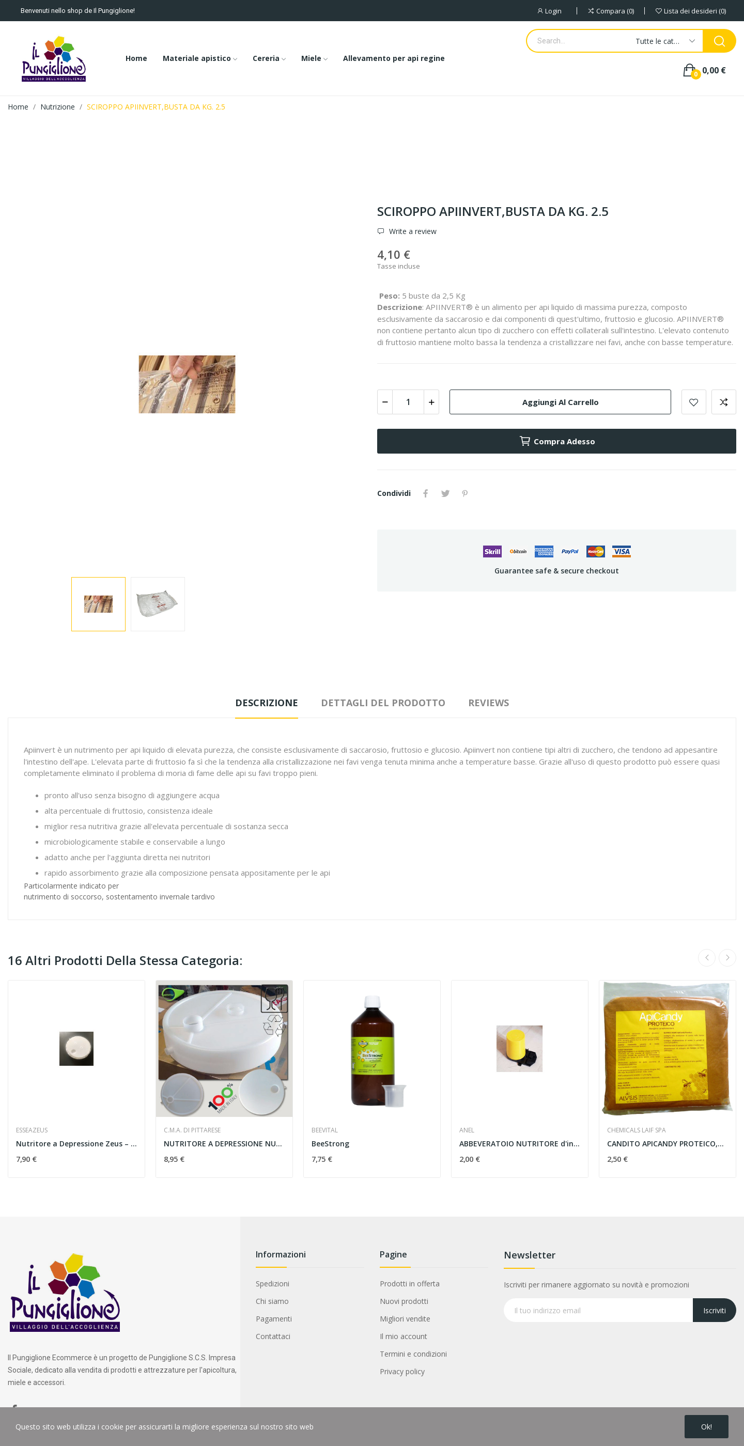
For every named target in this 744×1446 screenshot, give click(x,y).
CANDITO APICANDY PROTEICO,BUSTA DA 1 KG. (667, 1143)
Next (727, 958)
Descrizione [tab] (266, 702)
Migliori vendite (405, 1319)
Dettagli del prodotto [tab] (383, 702)
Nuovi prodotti (404, 1301)
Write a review (412, 231)
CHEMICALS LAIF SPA (636, 1130)
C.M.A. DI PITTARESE (192, 1130)
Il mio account (403, 1336)
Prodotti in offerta (410, 1283)
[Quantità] (408, 402)
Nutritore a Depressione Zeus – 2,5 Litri (76, 1143)
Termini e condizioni (413, 1354)
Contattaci (273, 1336)
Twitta (445, 493)
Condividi (426, 493)
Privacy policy (402, 1371)
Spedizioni (272, 1283)
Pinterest (465, 493)
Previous (707, 958)
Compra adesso (557, 441)
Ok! (706, 1427)
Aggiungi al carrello (560, 402)
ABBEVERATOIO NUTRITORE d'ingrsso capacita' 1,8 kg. (519, 1143)
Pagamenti (274, 1319)
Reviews (488, 702)
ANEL (466, 1130)
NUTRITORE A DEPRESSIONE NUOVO (224, 1143)
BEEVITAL (325, 1130)
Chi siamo (272, 1301)
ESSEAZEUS (32, 1130)
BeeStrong (330, 1143)
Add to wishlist (694, 402)
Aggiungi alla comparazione (724, 402)
